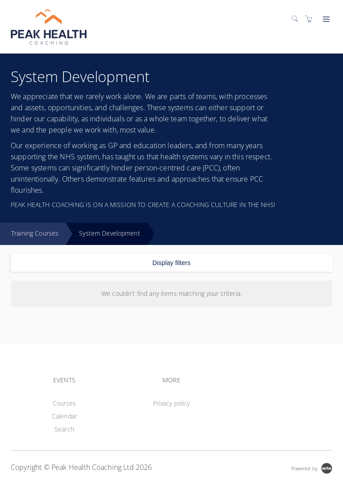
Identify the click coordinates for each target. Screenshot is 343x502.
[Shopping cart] (311, 19)
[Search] (297, 19)
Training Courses (35, 233)
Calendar (64, 416)
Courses (64, 403)
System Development (109, 233)
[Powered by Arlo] (311, 467)
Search (64, 429)
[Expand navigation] (325, 19)
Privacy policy (171, 403)
